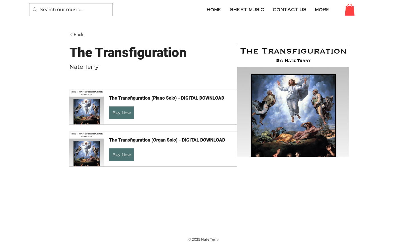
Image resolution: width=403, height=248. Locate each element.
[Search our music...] (70, 9)
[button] (289, 9)
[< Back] (80, 35)
